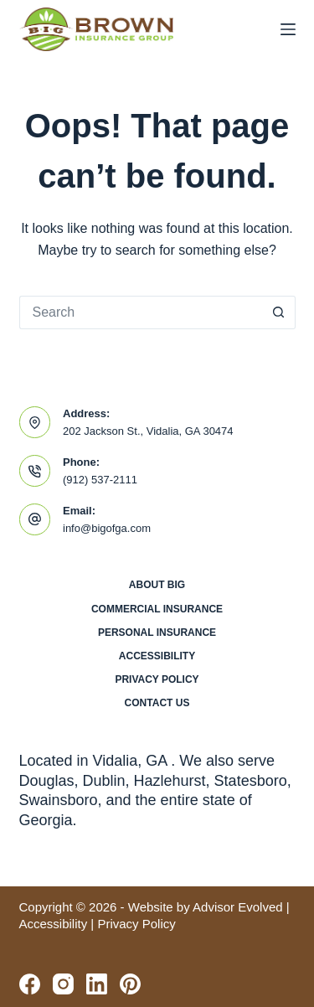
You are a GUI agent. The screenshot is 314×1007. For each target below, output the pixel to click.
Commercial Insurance (157, 609)
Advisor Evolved (238, 907)
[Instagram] (63, 983)
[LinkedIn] (96, 983)
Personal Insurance (157, 632)
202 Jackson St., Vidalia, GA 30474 (148, 431)
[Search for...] (140, 312)
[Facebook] (29, 983)
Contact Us (157, 703)
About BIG (157, 585)
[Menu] (288, 29)
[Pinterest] (130, 983)
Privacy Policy (156, 679)
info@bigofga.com (107, 528)
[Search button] (279, 312)
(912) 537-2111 (100, 479)
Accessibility (157, 656)
